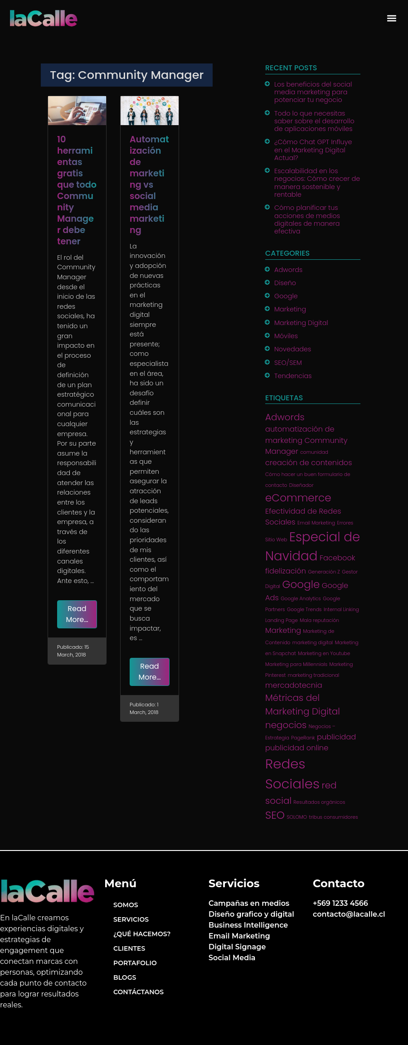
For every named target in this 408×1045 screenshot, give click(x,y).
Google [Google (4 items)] (301, 584)
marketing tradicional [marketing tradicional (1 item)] (313, 675)
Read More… (77, 614)
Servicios (131, 919)
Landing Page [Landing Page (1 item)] (281, 620)
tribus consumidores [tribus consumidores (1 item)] (333, 817)
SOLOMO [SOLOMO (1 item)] (297, 817)
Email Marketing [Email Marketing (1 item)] (316, 523)
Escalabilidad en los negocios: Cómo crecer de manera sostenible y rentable (317, 182)
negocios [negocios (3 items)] (285, 725)
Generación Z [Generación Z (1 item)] (324, 572)
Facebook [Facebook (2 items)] (337, 558)
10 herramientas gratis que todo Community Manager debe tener (77, 190)
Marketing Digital (301, 322)
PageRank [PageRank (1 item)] (303, 737)
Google (286, 296)
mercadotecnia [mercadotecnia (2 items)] (293, 685)
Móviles (286, 335)
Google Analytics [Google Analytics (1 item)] (301, 598)
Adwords (288, 269)
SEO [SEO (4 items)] (275, 815)
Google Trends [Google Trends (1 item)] (304, 609)
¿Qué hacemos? (141, 934)
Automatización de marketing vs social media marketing (149, 184)
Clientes (129, 948)
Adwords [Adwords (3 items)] (285, 417)
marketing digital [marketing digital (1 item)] (312, 642)
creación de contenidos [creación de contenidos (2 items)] (308, 462)
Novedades (292, 349)
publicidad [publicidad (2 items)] (336, 737)
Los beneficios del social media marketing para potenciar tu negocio (313, 92)
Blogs (124, 977)
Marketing (290, 309)
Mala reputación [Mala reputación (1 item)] (319, 620)
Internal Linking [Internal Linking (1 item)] (341, 609)
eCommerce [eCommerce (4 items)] (298, 498)
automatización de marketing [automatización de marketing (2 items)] (300, 434)
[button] (391, 18)
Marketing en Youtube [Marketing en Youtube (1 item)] (324, 653)
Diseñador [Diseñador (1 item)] (301, 485)
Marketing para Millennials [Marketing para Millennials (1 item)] (296, 664)
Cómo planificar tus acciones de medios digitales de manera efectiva (307, 219)
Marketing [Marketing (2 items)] (283, 630)
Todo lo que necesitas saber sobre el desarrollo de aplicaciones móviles (314, 121)
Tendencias (293, 375)
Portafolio (135, 963)
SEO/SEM (288, 362)
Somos (125, 905)
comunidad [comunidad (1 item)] (314, 452)
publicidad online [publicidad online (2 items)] (296, 748)
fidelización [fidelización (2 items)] (285, 571)
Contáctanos (138, 992)
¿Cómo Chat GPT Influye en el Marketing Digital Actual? (313, 149)
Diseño (285, 282)
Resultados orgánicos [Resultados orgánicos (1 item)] (319, 802)
